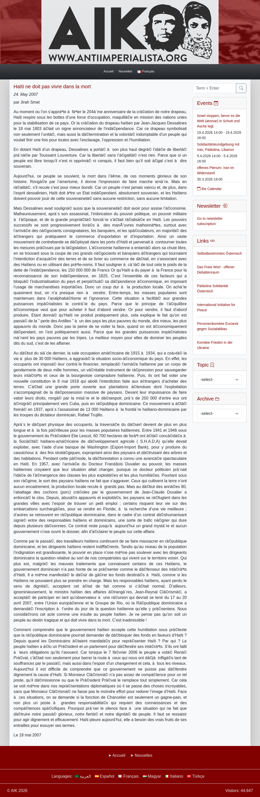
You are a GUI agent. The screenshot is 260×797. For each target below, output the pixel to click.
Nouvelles (126, 71)
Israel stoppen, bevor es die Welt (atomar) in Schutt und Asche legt (218, 121)
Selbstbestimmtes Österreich (219, 253)
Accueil (108, 71)
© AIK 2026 (17, 790)
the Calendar (209, 189)
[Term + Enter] (214, 88)
